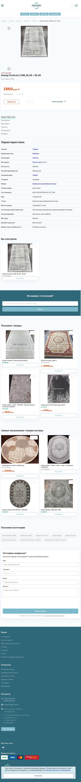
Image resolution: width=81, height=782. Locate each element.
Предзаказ (11, 102)
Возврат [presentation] (4, 134)
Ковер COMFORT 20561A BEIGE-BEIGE (15, 360)
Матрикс (26, 21)
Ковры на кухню (70, 535)
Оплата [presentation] (4, 127)
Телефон (6, 569)
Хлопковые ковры (26, 535)
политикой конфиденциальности (54, 616)
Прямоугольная (38, 184)
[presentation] (19, 602)
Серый (35, 175)
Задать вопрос (40, 611)
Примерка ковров (7, 669)
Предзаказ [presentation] (5, 130)
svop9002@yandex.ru (11, 704)
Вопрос (5, 586)
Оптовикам (5, 683)
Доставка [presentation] (5, 124)
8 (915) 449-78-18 (9, 700)
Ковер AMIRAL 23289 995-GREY (51, 510)
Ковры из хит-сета (42, 535)
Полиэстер (37, 162)
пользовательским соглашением (57, 770)
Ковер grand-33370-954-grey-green (53, 405)
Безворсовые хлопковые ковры (55, 540)
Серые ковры (56, 535)
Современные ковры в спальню (30, 540)
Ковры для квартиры (9, 540)
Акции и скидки (6, 640)
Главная (3, 21)
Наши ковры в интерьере (10, 643)
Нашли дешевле (57, 101)
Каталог (25, 14)
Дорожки (44, 14)
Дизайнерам (5, 686)
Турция (18, 21)
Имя (4, 560)
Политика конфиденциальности (12, 657)
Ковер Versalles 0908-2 (49, 360)
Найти (40, 309)
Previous (9, 28)
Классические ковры (9, 535)
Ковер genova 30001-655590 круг (13, 465)
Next (9, 69)
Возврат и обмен (7, 679)
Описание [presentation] (5, 120)
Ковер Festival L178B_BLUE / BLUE (14, 274)
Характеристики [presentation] (8, 117)
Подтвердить (38, 776)
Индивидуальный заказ (9, 673)
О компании (5, 637)
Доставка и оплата (8, 676)
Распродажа (55, 14)
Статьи (3, 653)
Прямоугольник (50, 184)
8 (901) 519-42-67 (9, 698)
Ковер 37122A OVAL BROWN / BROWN (14, 510)
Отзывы (4, 647)
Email (5, 578)
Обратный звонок (8, 729)
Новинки (34, 14)
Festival (34, 21)
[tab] (40, 117)
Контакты (4, 650)
